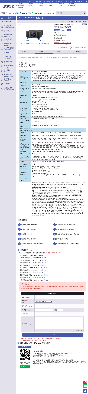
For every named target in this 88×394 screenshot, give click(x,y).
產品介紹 (26, 52)
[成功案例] (71, 4)
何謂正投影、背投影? (62, 239)
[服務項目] (41, 4)
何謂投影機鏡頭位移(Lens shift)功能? (67, 243)
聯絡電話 (24, 310)
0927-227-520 (38, 280)
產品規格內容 (33, 58)
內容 (23, 324)
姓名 (23, 297)
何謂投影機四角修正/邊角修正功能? (32, 243)
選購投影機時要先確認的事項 (65, 229)
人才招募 (69, 1)
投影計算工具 (49, 13)
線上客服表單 (14, 13)
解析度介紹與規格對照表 (28, 229)
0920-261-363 (37, 260)
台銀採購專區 (48, 1)
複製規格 (84, 24)
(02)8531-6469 (82, 47)
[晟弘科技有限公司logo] (8, 8)
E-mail (23, 314)
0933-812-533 (37, 270)
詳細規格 (44, 52)
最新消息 (37, 1)
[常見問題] (61, 4)
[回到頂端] (85, 391)
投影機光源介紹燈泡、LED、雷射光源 (67, 234)
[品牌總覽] (30, 4)
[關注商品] (85, 382)
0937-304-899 (38, 275)
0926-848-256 (37, 263)
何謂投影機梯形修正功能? (29, 239)
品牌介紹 (61, 52)
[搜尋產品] (71, 13)
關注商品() (79, 1)
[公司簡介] (20, 4)
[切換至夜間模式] (86, 1)
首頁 (29, 1)
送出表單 (52, 334)
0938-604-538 (37, 265)
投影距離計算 (44, 43)
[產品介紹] (51, 4)
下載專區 (59, 1)
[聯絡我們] (20, 8)
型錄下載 (79, 52)
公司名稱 (24, 306)
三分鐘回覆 (62, 47)
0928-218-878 (37, 258)
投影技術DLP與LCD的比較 (29, 224)
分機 (55, 310)
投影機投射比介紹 (26, 234)
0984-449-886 (37, 272)
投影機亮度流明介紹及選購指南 (65, 224)
